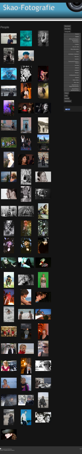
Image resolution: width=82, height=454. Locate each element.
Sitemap (10, 449)
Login (81, 448)
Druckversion (4, 449)
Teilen (68, 109)
